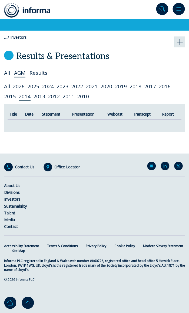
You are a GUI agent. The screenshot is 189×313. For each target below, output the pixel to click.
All (7, 73)
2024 (48, 86)
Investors (18, 37)
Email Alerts (152, 167)
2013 (39, 96)
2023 (62, 86)
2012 (54, 96)
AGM (19, 73)
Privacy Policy (96, 246)
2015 (10, 96)
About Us (12, 185)
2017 (150, 86)
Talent (9, 213)
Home (10, 303)
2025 (33, 86)
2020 (106, 86)
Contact (11, 226)
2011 (68, 96)
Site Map (18, 251)
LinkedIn (166, 167)
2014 (25, 96)
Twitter (179, 167)
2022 (77, 86)
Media (9, 219)
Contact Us (24, 167)
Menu (179, 10)
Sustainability (15, 206)
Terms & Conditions (62, 246)
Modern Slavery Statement (163, 246)
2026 (19, 86)
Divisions (12, 192)
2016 (165, 86)
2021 (92, 86)
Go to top (28, 303)
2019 (121, 86)
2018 (135, 86)
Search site (162, 10)
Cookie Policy (124, 246)
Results (38, 73)
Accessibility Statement (21, 246)
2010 (83, 96)
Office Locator (67, 167)
